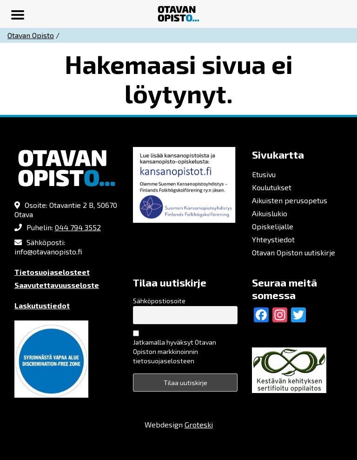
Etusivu (264, 174)
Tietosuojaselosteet (52, 271)
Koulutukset (271, 187)
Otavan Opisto (30, 35)
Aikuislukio (269, 213)
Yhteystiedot (273, 239)
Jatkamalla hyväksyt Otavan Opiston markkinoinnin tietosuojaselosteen (174, 351)
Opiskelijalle (272, 226)
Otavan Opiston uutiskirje (293, 252)
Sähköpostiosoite (159, 301)
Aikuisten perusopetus (289, 200)
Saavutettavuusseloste (56, 284)
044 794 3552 (78, 227)
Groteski (199, 424)
